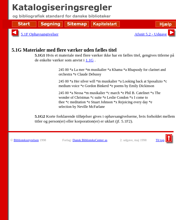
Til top (160, 140)
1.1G (89, 60)
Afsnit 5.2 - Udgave (150, 34)
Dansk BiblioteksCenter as (90, 140)
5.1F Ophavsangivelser (39, 34)
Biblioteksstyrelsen (26, 140)
